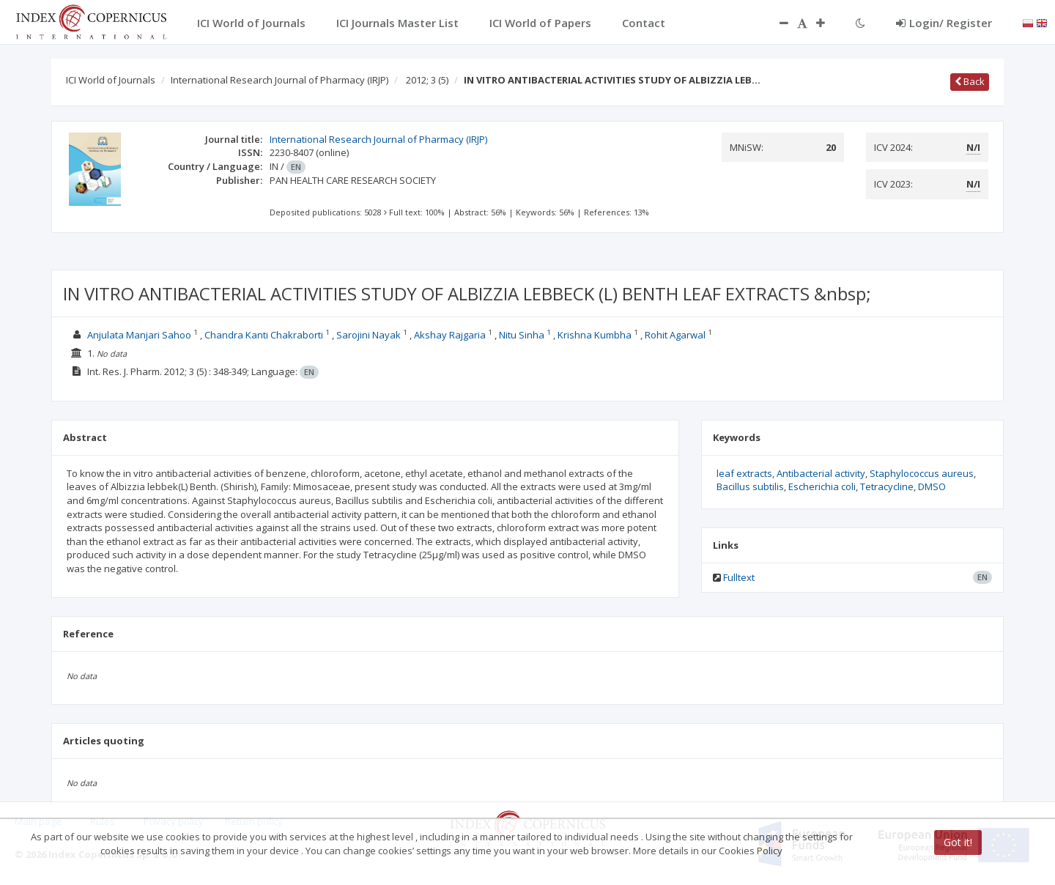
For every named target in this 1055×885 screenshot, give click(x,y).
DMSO (932, 486)
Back (970, 81)
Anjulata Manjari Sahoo (140, 334)
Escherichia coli (822, 486)
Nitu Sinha (523, 334)
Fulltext (739, 577)
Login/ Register (944, 22)
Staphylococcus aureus (922, 473)
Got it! (958, 842)
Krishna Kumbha (596, 334)
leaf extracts (744, 473)
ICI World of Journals (110, 79)
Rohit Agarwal (676, 334)
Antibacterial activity (821, 473)
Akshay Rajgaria (451, 334)
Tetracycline (887, 486)
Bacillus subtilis (750, 486)
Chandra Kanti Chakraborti (264, 334)
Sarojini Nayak (369, 334)
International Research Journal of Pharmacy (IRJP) (279, 79)
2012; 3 (427, 79)
